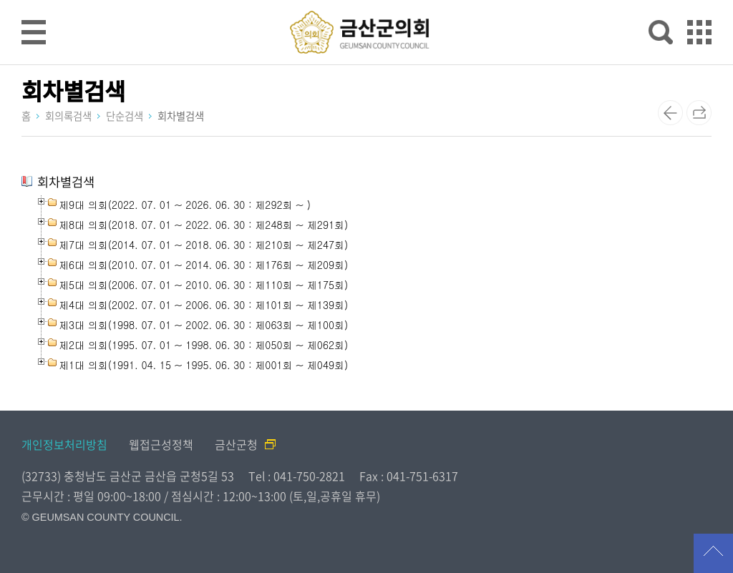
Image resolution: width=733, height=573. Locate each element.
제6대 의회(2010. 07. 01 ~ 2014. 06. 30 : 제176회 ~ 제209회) (203, 265)
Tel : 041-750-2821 (296, 475)
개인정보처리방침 (64, 444)
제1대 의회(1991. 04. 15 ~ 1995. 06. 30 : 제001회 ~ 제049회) (203, 365)
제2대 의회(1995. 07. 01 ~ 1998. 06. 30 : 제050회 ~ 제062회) (203, 345)
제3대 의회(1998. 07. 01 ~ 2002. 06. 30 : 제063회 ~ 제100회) (203, 325)
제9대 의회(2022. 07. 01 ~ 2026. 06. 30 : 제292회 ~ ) (185, 204)
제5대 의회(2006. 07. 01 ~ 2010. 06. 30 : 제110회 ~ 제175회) (203, 285)
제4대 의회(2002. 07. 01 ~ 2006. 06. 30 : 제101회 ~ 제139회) (203, 305)
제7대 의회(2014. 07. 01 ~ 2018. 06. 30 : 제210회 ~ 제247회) (203, 244)
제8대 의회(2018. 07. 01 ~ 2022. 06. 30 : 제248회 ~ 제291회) (203, 224)
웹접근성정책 (161, 444)
